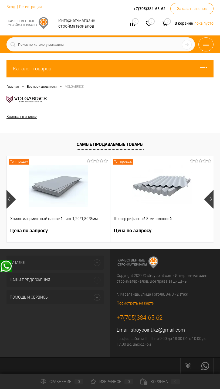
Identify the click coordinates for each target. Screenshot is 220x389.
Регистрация (30, 7)
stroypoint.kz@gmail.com (158, 330)
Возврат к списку (21, 117)
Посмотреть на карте (135, 303)
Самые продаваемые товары (110, 144)
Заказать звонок (192, 8)
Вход (10, 7)
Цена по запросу (29, 230)
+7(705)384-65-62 (140, 318)
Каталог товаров (110, 68)
